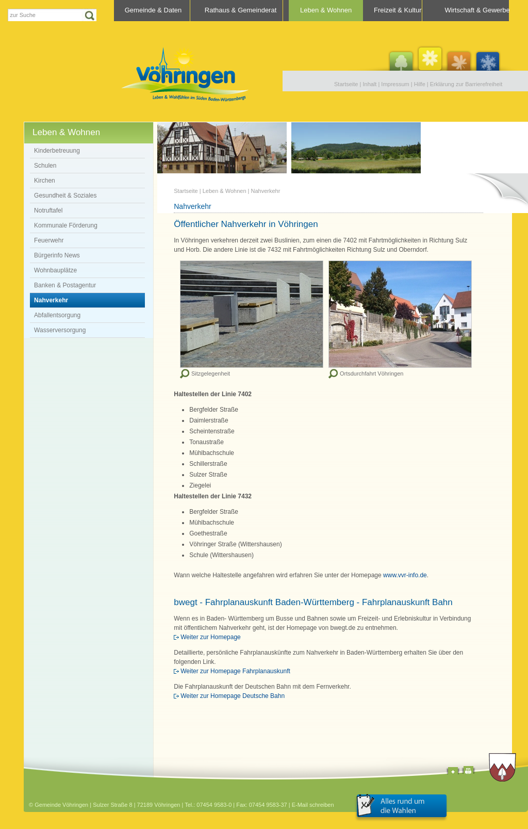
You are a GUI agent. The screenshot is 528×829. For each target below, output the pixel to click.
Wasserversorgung (60, 330)
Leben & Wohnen (326, 10)
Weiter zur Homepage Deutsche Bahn (232, 696)
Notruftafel (48, 210)
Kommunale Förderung (65, 225)
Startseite (346, 84)
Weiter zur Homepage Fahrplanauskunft (235, 671)
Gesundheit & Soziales (65, 195)
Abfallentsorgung (57, 315)
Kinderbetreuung (57, 150)
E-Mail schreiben (313, 805)
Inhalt (369, 84)
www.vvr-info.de (405, 575)
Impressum (395, 84)
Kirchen (44, 180)
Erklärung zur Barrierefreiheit (466, 84)
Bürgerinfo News (57, 255)
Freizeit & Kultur (397, 10)
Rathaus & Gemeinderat (240, 10)
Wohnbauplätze (55, 270)
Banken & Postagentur (65, 285)
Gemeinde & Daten (153, 10)
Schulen (45, 165)
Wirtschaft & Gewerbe (476, 10)
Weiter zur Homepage (210, 637)
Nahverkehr (51, 300)
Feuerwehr (48, 240)
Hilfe (419, 84)
